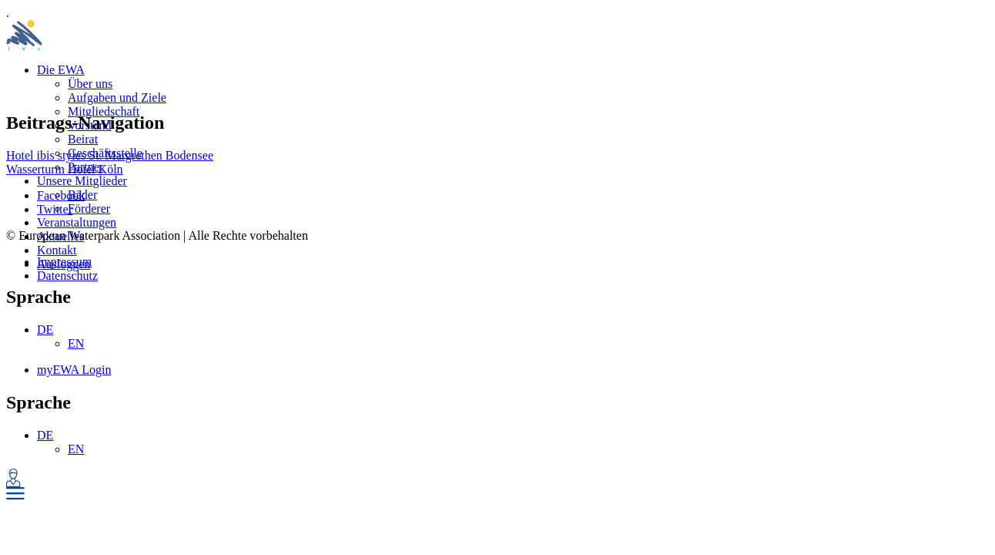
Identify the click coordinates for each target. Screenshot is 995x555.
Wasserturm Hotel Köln (64, 169)
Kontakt (57, 250)
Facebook (61, 195)
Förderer (89, 208)
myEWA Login (74, 369)
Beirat (83, 139)
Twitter (54, 209)
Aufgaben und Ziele (117, 97)
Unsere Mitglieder (82, 180)
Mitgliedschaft (103, 111)
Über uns (90, 83)
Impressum (64, 261)
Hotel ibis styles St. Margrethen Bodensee (109, 155)
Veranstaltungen (76, 222)
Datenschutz (67, 275)
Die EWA (61, 69)
